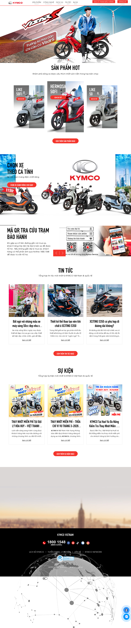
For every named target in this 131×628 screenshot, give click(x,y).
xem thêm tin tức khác (65, 353)
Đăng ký (122, 2)
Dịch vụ (59, 2)
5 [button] (64, 59)
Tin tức (68, 2)
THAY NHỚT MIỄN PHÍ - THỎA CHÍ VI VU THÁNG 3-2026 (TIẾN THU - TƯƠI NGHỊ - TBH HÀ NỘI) (65, 423)
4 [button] (62, 59)
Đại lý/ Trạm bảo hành (104, 2)
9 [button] (72, 59)
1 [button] (56, 59)
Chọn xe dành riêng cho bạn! (21, 184)
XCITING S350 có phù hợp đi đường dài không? (104, 323)
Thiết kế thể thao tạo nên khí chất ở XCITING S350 (65, 323)
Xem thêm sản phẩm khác (65, 140)
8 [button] (70, 59)
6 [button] (66, 59)
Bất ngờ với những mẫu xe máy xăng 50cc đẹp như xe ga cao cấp (26, 323)
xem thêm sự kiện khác (65, 453)
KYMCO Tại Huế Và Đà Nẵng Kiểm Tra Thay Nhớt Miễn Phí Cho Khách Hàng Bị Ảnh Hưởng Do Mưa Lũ (104, 423)
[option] (65, 34)
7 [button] (68, 59)
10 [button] (74, 59)
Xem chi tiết (26, 340)
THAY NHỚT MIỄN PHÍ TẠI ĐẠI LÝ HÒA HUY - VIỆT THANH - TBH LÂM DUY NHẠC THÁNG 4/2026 (27, 423)
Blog (75, 2)
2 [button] (58, 59)
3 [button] (60, 59)
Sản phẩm (36, 2)
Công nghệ (48, 2)
